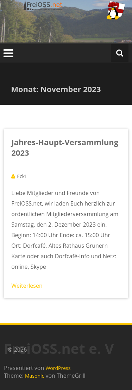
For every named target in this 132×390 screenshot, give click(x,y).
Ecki (21, 176)
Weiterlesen (26, 286)
